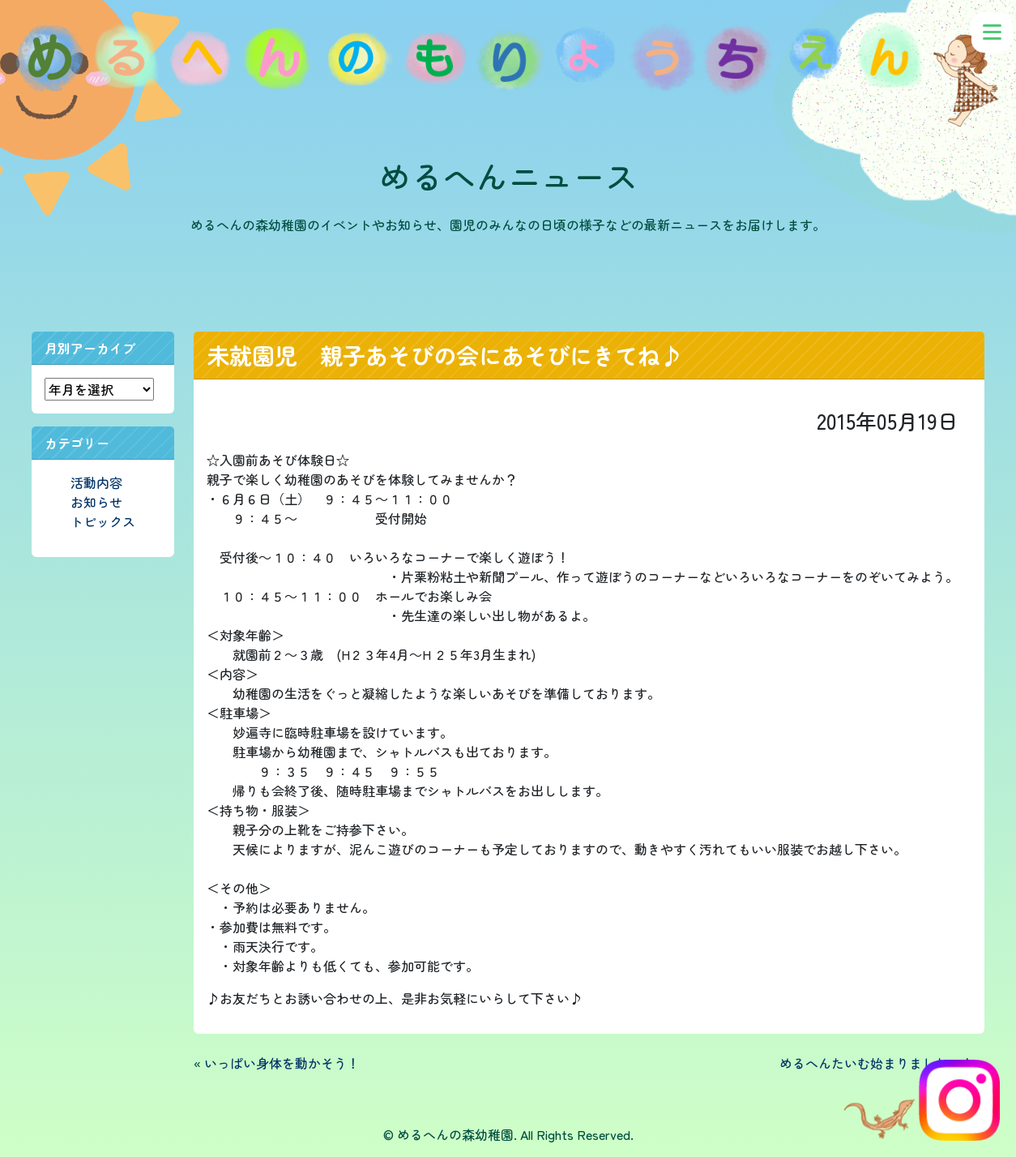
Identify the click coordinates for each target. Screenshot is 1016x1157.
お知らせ (96, 502)
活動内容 (96, 482)
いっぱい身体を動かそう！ (282, 1063)
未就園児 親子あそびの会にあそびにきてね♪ (445, 355)
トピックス (102, 521)
